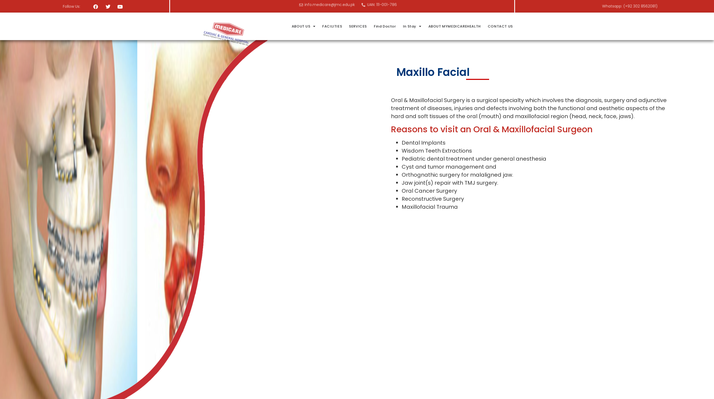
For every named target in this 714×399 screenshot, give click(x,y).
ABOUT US (350, 26)
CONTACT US (546, 26)
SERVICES (404, 26)
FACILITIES (379, 26)
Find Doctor (431, 26)
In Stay (459, 26)
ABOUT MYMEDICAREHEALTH (501, 26)
